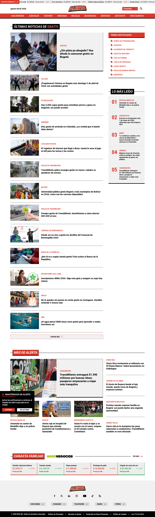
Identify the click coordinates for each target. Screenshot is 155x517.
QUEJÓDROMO (17, 16)
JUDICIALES (34, 16)
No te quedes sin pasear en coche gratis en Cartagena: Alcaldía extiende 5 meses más (71, 301)
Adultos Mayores (122, 54)
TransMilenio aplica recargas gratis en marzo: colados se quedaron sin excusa (68, 171)
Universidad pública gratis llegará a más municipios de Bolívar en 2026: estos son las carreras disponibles (70, 193)
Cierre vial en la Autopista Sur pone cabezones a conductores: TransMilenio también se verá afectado (125, 504)
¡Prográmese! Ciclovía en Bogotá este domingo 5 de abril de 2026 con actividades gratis (69, 84)
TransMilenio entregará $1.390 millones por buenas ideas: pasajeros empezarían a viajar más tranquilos (130, 175)
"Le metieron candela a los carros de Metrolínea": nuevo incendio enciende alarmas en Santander (129, 139)
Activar (8, 410)
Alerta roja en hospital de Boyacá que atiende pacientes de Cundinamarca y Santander (56, 503)
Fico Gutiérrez (120, 58)
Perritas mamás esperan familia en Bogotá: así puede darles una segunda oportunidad (124, 483)
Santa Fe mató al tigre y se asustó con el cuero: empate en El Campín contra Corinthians (87, 503)
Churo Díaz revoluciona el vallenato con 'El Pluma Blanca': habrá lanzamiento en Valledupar (125, 441)
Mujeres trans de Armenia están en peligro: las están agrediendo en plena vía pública (129, 156)
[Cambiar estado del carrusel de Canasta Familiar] (17, 2)
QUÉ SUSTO (120, 16)
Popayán (117, 45)
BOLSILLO (75, 16)
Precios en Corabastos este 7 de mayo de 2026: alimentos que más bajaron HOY (129, 121)
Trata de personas (122, 62)
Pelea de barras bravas (124, 71)
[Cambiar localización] (130, 8)
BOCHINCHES (90, 16)
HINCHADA (62, 16)
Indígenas (118, 75)
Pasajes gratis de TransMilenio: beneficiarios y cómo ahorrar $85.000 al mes (70, 214)
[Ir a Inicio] (77, 9)
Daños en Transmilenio (124, 41)
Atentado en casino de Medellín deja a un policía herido (129, 105)
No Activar (24, 410)
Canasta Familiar (7, 2)
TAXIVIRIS (48, 16)
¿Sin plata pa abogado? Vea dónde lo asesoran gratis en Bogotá (76, 54)
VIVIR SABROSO (137, 16)
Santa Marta (120, 66)
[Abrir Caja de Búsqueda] (141, 8)
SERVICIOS (105, 16)
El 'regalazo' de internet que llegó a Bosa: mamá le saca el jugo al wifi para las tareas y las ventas (71, 149)
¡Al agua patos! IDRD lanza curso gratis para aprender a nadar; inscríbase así (71, 323)
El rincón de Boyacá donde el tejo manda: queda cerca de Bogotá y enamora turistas (122, 462)
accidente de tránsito (124, 49)
